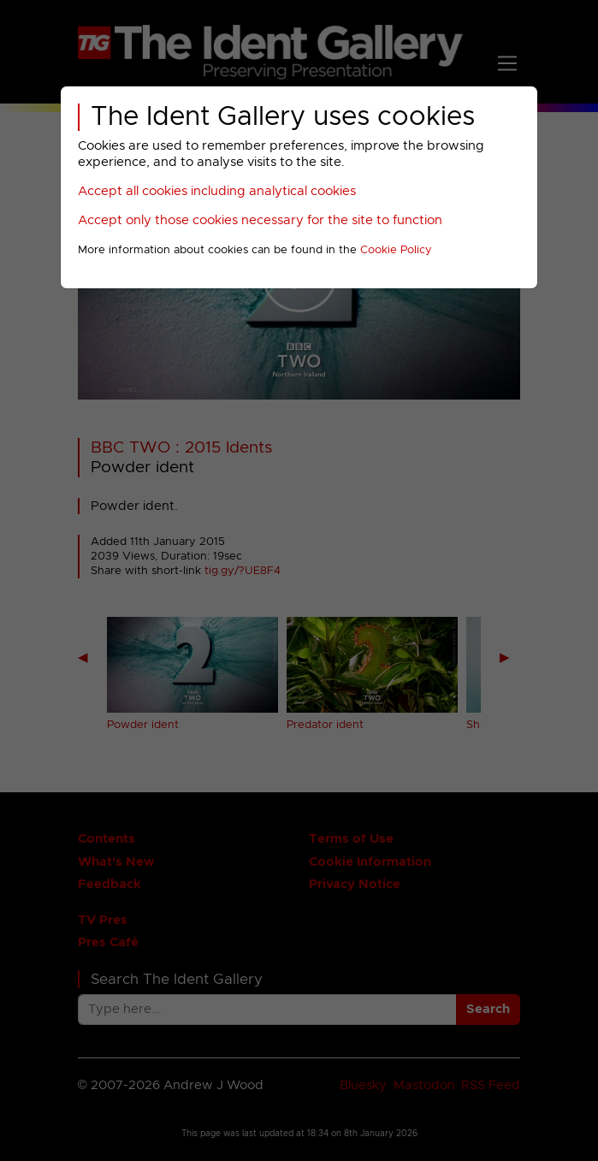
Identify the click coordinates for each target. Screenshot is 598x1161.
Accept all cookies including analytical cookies (217, 191)
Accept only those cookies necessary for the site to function (260, 220)
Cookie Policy (396, 250)
